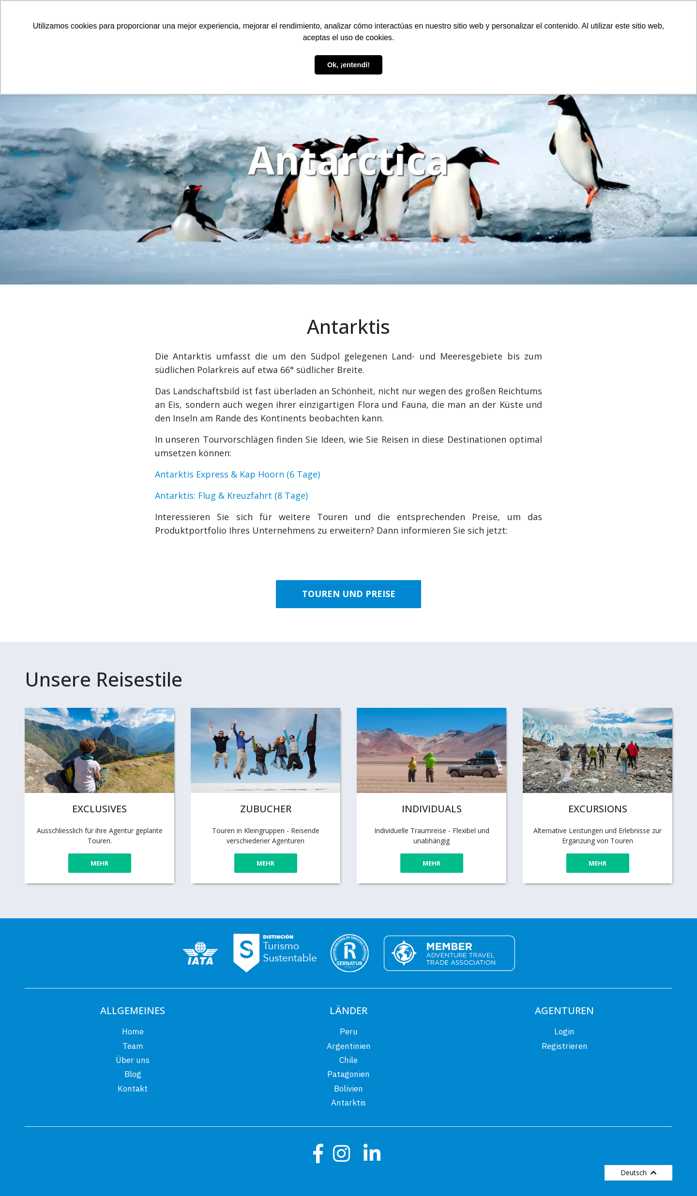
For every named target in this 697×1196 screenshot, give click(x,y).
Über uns (133, 1060)
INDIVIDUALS (432, 808)
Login (564, 1031)
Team (132, 1046)
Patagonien (348, 1074)
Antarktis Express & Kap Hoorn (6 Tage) (237, 474)
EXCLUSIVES (99, 808)
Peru (349, 1031)
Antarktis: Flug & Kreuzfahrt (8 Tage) (231, 495)
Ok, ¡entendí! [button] (348, 65)
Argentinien (349, 1046)
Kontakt (133, 1088)
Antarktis (348, 1102)
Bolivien (348, 1088)
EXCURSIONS (597, 808)
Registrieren (565, 1046)
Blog (132, 1074)
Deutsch (638, 1172)
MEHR (99, 863)
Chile (348, 1060)
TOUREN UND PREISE (348, 593)
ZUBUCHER (265, 808)
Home (133, 1031)
